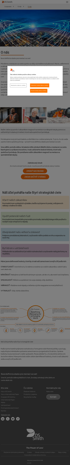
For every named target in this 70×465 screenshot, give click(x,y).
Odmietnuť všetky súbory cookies (39, 85)
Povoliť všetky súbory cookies (38, 90)
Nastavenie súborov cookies (18, 85)
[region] (35, 81)
